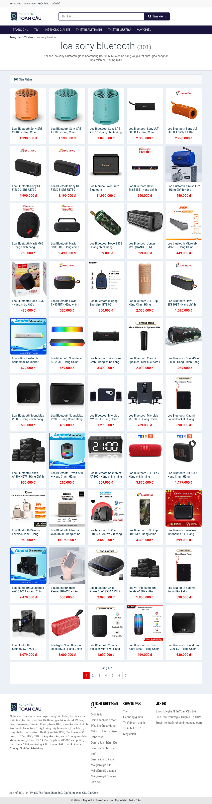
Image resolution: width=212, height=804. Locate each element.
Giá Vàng (69, 792)
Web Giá (81, 792)
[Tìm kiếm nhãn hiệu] (101, 16)
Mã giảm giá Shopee (103, 776)
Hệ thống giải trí (57, 29)
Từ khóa (28, 37)
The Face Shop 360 (50, 792)
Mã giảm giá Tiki (101, 765)
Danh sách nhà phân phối (103, 751)
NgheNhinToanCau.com (98, 800)
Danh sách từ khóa (102, 759)
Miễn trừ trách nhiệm (104, 731)
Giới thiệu (43, 3)
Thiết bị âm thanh (89, 29)
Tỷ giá (33, 792)
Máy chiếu (144, 29)
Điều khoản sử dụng (103, 725)
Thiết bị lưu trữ (119, 29)
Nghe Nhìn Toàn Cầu (127, 800)
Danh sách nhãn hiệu (104, 742)
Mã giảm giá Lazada (103, 770)
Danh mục (30, 3)
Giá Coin (93, 792)
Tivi (36, 29)
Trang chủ (15, 3)
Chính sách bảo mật (103, 720)
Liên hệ (56, 3)
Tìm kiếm (157, 16)
